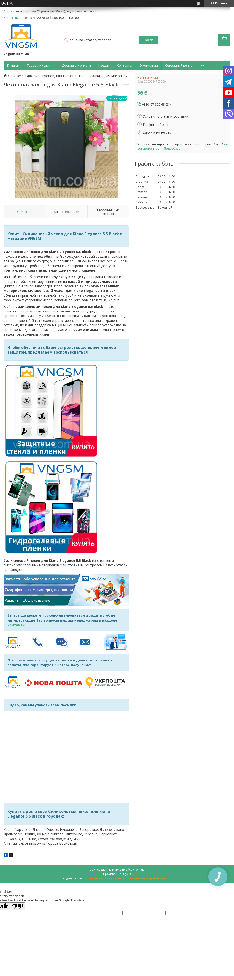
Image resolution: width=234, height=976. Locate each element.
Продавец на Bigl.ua (117, 874)
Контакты (124, 65)
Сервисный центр (178, 65)
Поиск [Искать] (148, 40)
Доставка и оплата (76, 65)
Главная (13, 65)
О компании (148, 65)
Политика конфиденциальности (148, 878)
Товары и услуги (39, 65)
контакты (16, 625)
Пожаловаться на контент (104, 878)
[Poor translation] (17, 906)
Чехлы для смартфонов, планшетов (45, 76)
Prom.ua (138, 870)
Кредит (104, 65)
